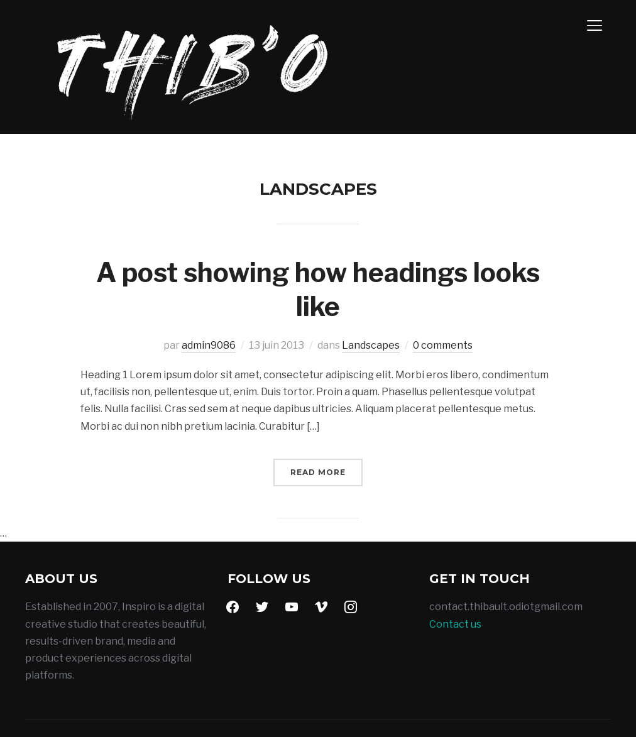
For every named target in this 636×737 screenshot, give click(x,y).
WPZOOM (586, 706)
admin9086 (209, 301)
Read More (318, 428)
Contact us (455, 580)
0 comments (443, 301)
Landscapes (371, 301)
